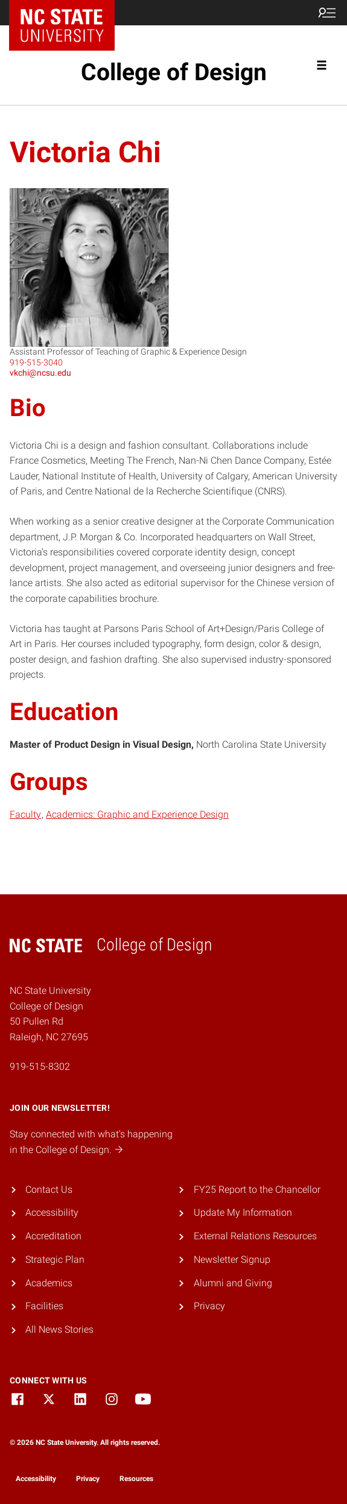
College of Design (174, 72)
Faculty (25, 814)
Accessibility (51, 1212)
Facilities (44, 1306)
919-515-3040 (36, 362)
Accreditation (53, 1236)
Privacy (209, 1306)
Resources (136, 1478)
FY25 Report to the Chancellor (257, 1189)
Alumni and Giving (233, 1283)
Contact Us (48, 1189)
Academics (48, 1283)
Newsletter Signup (232, 1259)
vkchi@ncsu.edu (40, 373)
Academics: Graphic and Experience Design (137, 814)
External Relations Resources (255, 1236)
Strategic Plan (54, 1259)
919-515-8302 (40, 1066)
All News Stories (59, 1329)
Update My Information (243, 1212)
